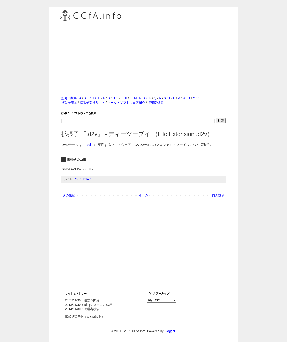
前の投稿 (218, 195)
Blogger (169, 331)
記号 (64, 98)
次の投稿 (69, 195)
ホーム (143, 195)
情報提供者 (155, 102)
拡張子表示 (69, 102)
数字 (73, 98)
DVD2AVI (85, 179)
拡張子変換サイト (92, 102)
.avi (88, 145)
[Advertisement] (143, 53)
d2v (76, 179)
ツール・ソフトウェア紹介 (126, 102)
